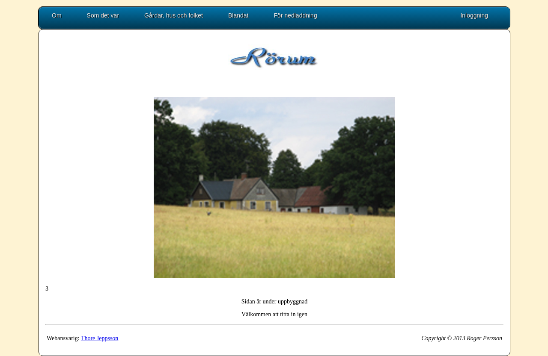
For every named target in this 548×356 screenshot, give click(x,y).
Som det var (103, 15)
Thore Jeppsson (100, 338)
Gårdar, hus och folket (173, 15)
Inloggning (474, 15)
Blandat (238, 15)
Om (57, 15)
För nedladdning (295, 15)
